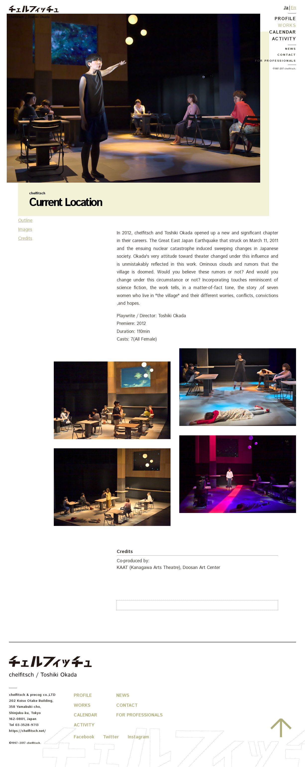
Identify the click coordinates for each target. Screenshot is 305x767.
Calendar (282, 32)
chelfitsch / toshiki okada (34, 13)
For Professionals (275, 61)
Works (287, 25)
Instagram (138, 737)
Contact (286, 55)
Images (25, 248)
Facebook (84, 737)
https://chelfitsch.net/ (27, 730)
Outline (25, 239)
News (290, 49)
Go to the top (281, 727)
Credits (25, 257)
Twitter (111, 737)
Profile (285, 19)
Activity (284, 39)
